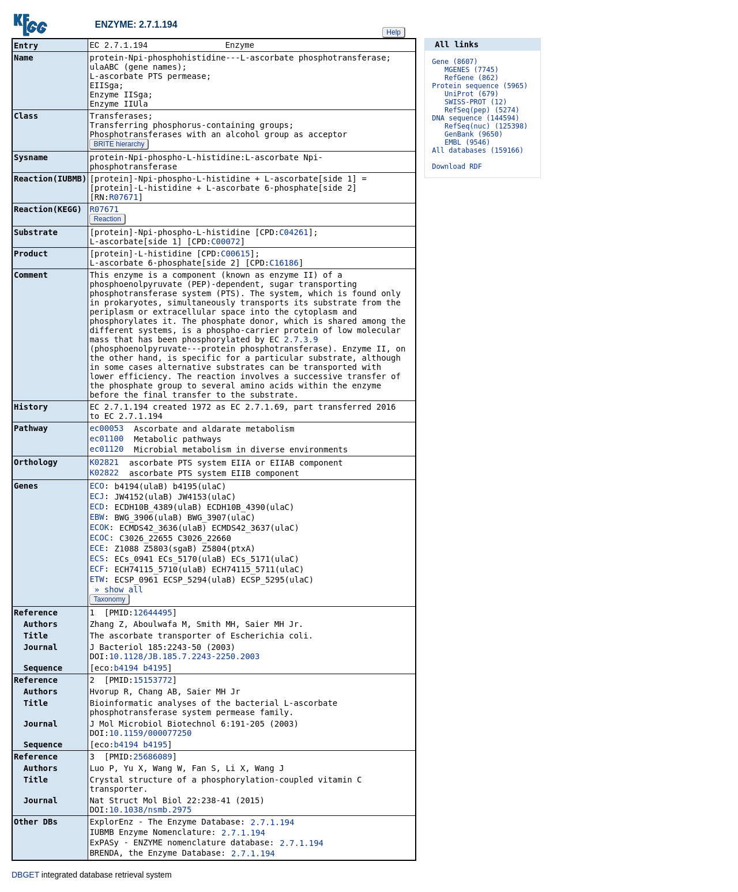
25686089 (152, 757)
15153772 (152, 681)
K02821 (104, 463)
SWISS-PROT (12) (476, 102)
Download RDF (457, 166)
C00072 (225, 242)
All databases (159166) (478, 150)
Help (393, 32)
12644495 (152, 613)
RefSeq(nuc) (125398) (486, 126)
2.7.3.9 (301, 340)
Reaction (107, 220)
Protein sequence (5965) (480, 86)
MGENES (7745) (472, 70)
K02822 (104, 473)
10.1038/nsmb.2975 (150, 810)
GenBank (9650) (474, 134)
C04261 (293, 233)
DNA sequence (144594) (475, 118)
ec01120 (106, 450)
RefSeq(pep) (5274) (482, 110)
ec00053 (106, 429)
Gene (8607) (454, 62)
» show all (116, 590)
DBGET (25, 875)
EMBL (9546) (467, 142)
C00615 (235, 254)
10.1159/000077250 (150, 734)
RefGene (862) (472, 78)
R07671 (123, 198)
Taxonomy (109, 600)
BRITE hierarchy (118, 145)
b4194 (126, 669)
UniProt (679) (472, 94)
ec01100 (106, 439)
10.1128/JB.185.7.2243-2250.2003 (184, 657)
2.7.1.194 (273, 823)
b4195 (155, 669)
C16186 (284, 264)
